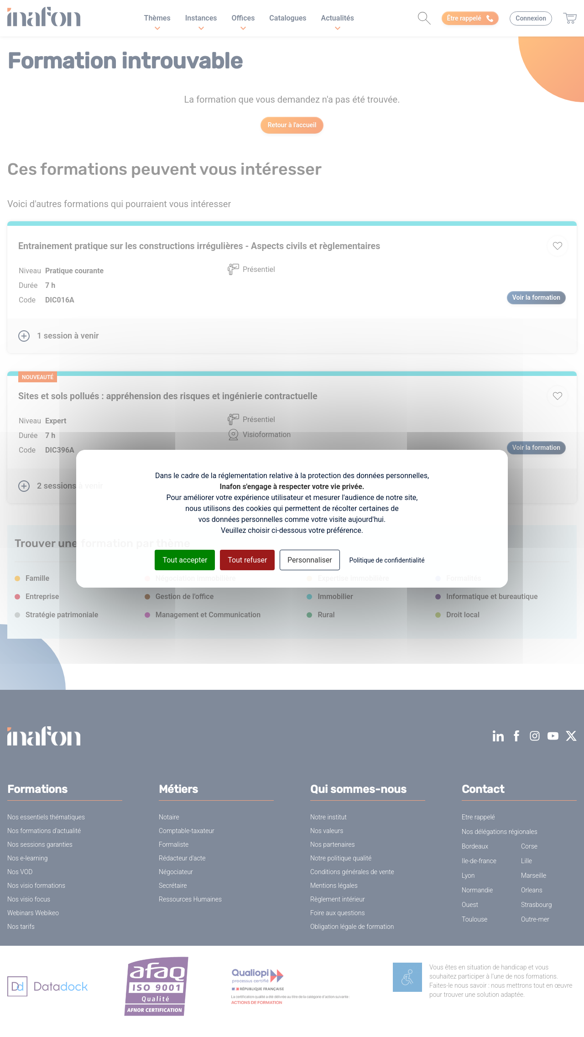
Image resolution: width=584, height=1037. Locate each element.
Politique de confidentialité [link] (386, 559)
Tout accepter (184, 559)
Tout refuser (247, 559)
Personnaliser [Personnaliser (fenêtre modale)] (309, 559)
